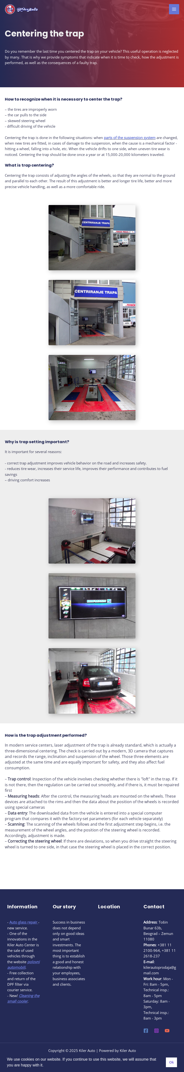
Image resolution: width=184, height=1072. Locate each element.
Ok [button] (171, 1062)
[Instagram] (156, 1030)
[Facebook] (145, 1030)
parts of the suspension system (130, 137)
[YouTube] (167, 1030)
